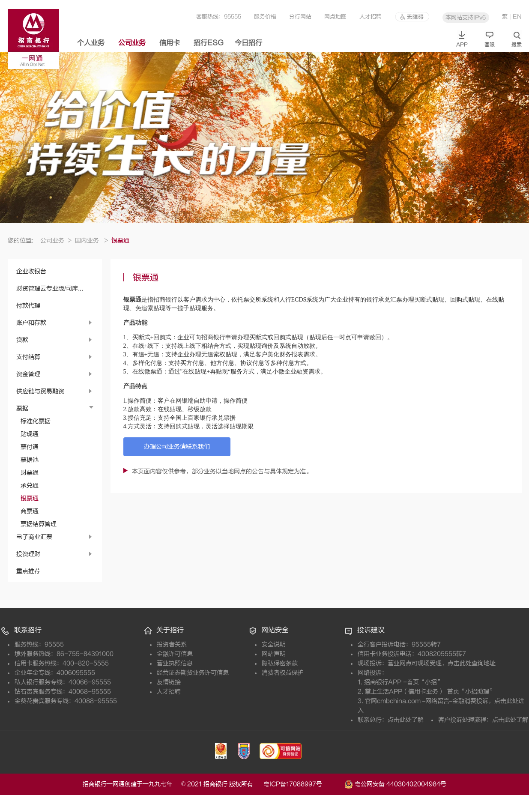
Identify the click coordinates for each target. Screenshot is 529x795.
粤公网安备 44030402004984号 (395, 783)
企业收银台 (31, 271)
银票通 (30, 498)
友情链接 (169, 682)
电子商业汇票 (34, 537)
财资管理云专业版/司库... (49, 288)
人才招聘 (370, 16)
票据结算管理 (39, 524)
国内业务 (91, 240)
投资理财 (28, 554)
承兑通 (30, 485)
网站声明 (274, 654)
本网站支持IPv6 (465, 17)
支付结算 (28, 357)
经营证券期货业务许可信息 (193, 672)
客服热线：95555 (218, 16)
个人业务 (91, 43)
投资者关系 (172, 644)
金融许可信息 (175, 654)
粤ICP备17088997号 (303, 784)
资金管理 (28, 374)
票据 (22, 408)
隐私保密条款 (280, 663)
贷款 (22, 340)
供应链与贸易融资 (40, 391)
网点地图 (335, 16)
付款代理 (28, 305)
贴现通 (30, 434)
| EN (515, 16)
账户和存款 (31, 322)
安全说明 (274, 644)
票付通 (30, 447)
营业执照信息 (175, 663)
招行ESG (209, 43)
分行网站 (300, 16)
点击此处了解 (406, 719)
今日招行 (248, 43)
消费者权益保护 (283, 672)
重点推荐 (28, 571)
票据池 (30, 459)
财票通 (30, 472)
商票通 (30, 511)
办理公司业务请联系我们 (177, 446)
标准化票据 (36, 421)
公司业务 (132, 43)
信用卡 (169, 43)
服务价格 (265, 16)
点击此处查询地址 (472, 663)
